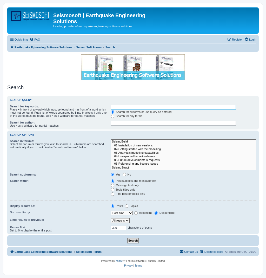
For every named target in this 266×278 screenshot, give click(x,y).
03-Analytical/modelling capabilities (183, 153)
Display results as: (22, 206)
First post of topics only (128, 193)
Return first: (18, 227)
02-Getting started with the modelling (183, 149)
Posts (117, 206)
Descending (165, 212)
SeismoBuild (183, 142)
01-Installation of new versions (183, 145)
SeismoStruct (183, 168)
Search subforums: (23, 174)
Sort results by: (20, 212)
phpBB (119, 261)
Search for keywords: (24, 106)
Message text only (125, 185)
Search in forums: (22, 141)
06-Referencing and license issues (183, 164)
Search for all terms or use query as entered (141, 111)
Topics (131, 206)
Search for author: (22, 122)
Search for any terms (126, 116)
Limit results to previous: (27, 219)
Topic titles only (123, 189)
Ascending (143, 212)
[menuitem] (35, 39)
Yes (116, 174)
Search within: (19, 180)
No (127, 174)
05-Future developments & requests (183, 160)
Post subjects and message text (133, 180)
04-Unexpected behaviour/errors (183, 156)
